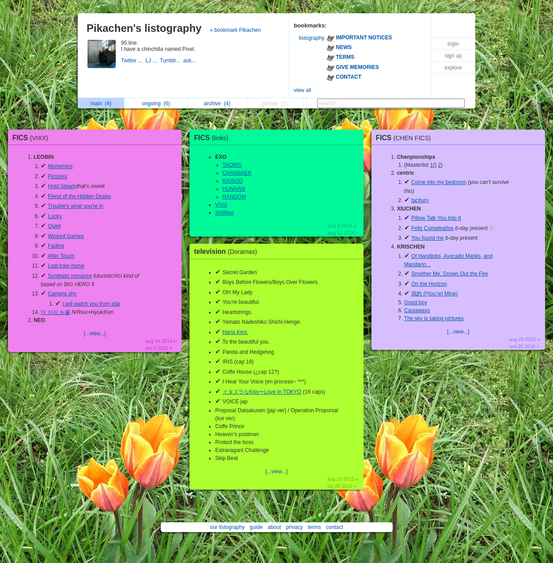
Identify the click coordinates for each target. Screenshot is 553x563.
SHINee (224, 213)
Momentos (60, 166)
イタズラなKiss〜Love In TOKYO (262, 392)
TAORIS (232, 165)
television (227, 251)
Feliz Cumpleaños (432, 228)
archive (217, 103)
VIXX (221, 205)
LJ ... (152, 60)
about (274, 527)
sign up (453, 56)
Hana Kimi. (236, 332)
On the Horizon (429, 284)
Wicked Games (66, 236)
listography (312, 38)
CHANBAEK (237, 173)
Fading (56, 246)
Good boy (415, 302)
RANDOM (234, 197)
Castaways (417, 310)
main (101, 103)
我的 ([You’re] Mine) (434, 294)
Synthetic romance (70, 276)
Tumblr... (171, 60)
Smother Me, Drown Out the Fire (449, 274)
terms (314, 527)
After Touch (61, 256)
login (452, 44)
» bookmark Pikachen (235, 30)
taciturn (419, 200)
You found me (427, 238)
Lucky (55, 216)
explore (453, 68)
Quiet (54, 226)
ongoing (156, 103)
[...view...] (95, 333)
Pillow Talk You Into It (436, 218)
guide (256, 527)
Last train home (66, 266)
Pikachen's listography (144, 28)
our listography (227, 527)
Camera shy (62, 294)
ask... (190, 60)
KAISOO (233, 181)
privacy (294, 527)
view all (302, 90)
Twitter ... (133, 60)
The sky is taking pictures (434, 318)
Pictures (57, 176)
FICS (32, 138)
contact (334, 527)
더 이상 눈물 (55, 312)
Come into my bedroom (438, 182)
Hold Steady (62, 186)
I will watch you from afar (91, 304)
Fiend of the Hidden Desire (79, 196)
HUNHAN (234, 189)
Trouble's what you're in (75, 206)
